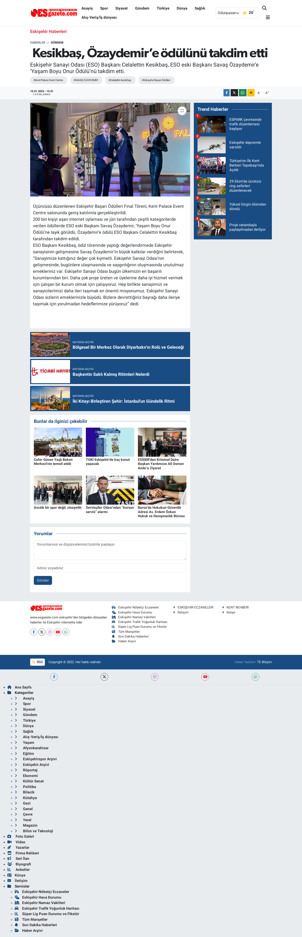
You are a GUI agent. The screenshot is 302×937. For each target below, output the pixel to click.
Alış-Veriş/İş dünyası (99, 17)
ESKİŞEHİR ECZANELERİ (193, 607)
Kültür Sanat (29, 781)
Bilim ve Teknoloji (34, 831)
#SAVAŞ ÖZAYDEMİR (85, 80)
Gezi (23, 803)
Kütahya (26, 798)
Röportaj (26, 770)
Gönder (43, 580)
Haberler (37, 42)
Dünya (182, 8)
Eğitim (24, 753)
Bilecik (24, 792)
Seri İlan (18, 858)
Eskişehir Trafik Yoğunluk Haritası (139, 622)
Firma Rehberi (23, 853)
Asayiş (87, 8)
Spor (104, 8)
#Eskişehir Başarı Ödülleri (156, 80)
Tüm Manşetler (126, 632)
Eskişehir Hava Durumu (132, 612)
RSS (37, 662)
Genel (24, 809)
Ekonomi (26, 775)
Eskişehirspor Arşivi (36, 759)
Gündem (142, 8)
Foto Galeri (20, 836)
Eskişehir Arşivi (32, 764)
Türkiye (163, 8)
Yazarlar (18, 847)
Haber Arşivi (124, 641)
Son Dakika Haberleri (130, 636)
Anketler (18, 869)
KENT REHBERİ (235, 607)
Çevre (24, 814)
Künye (228, 612)
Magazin (26, 825)
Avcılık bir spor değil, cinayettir (58, 507)
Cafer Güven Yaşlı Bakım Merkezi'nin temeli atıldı (53, 462)
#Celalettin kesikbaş (119, 80)
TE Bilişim (264, 662)
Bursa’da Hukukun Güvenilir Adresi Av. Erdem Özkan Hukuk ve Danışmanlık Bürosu (161, 511)
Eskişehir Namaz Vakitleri (134, 617)
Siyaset (121, 8)
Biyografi (19, 864)
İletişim (180, 612)
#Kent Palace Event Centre (48, 80)
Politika (25, 787)
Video (16, 842)
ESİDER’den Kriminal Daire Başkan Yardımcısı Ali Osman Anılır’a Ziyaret (161, 464)
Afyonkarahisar (32, 748)
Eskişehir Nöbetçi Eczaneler (135, 607)
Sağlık (200, 8)
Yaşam (24, 742)
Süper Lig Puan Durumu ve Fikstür (139, 627)
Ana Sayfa (19, 687)
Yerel (23, 820)
